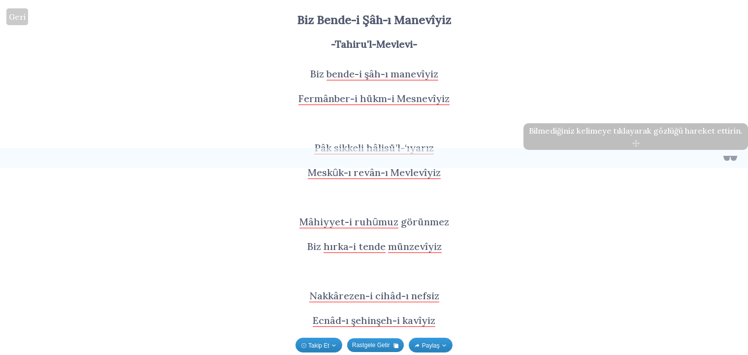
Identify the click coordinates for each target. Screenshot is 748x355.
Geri (17, 17)
